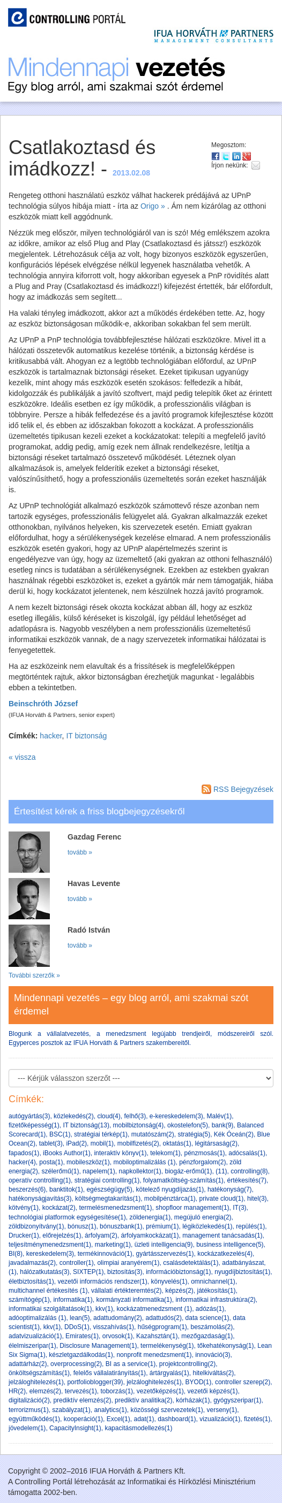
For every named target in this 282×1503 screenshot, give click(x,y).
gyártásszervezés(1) (165, 1253)
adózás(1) (210, 1309)
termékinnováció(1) (105, 1253)
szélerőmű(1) (60, 1171)
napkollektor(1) (139, 1171)
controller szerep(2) (242, 1382)
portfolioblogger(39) (95, 1382)
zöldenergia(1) (149, 1217)
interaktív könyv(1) (120, 1153)
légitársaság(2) (216, 1143)
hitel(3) (257, 1198)
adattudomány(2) (117, 1318)
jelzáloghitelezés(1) (36, 1382)
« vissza (22, 757)
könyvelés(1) (169, 1281)
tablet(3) (51, 1143)
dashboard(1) (177, 1419)
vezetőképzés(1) (160, 1391)
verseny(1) (221, 1410)
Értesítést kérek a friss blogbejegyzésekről (99, 811)
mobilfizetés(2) (138, 1143)
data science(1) (207, 1318)
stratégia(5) (193, 1134)
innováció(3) (212, 1355)
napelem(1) (99, 1171)
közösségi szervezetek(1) (166, 1410)
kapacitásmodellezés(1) (138, 1428)
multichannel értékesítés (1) (48, 1290)
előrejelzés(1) (61, 1235)
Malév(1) (219, 1116)
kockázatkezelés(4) (225, 1253)
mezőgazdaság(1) (207, 1336)
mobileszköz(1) (88, 1162)
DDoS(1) (77, 1327)
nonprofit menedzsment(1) (153, 1355)
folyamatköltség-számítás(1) (183, 1180)
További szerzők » (34, 975)
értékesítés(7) (246, 1180)
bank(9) (223, 1125)
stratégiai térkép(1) (101, 1134)
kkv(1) (104, 1309)
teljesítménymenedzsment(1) (50, 1244)
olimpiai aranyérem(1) (128, 1263)
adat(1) (143, 1419)
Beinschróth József (43, 703)
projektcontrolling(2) (187, 1364)
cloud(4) (108, 1116)
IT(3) (239, 1207)
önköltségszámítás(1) (39, 1373)
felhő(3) (135, 1116)
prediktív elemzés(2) (82, 1400)
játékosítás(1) (216, 1290)
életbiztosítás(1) (31, 1281)
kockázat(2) (59, 1207)
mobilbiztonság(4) (138, 1125)
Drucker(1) (24, 1235)
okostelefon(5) (187, 1125)
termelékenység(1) (167, 1345)
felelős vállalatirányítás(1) (109, 1373)
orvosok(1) (117, 1336)
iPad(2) (76, 1143)
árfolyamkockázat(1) (150, 1235)
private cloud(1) (221, 1198)
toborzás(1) (116, 1391)
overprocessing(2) (76, 1364)
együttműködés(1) (34, 1419)
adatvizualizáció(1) (35, 1336)
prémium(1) (162, 1226)
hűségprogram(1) (162, 1327)
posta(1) (51, 1162)
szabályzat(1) (71, 1410)
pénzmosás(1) (204, 1153)
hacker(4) (22, 1162)
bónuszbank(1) (121, 1226)
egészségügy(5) (109, 1189)
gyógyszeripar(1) (237, 1400)
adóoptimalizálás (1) (37, 1318)
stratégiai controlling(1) (107, 1180)
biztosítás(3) (124, 1272)
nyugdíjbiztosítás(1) (242, 1272)
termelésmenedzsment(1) (115, 1207)
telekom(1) (165, 1153)
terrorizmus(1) (29, 1410)
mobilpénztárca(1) (170, 1198)
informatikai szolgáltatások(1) (50, 1309)
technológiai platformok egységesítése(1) (67, 1217)
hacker (51, 735)
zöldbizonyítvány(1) (36, 1226)
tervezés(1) (81, 1391)
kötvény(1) (24, 1207)
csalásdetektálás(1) (190, 1263)
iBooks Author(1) (67, 1153)
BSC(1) (59, 1134)
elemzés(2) (45, 1391)
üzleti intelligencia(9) (164, 1244)
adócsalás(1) (246, 1153)
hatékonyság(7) (229, 1189)
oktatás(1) (176, 1143)
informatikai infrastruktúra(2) (215, 1299)
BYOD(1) (198, 1382)
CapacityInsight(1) (75, 1428)
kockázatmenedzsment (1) (154, 1309)
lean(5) (80, 1318)
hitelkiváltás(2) (213, 1373)
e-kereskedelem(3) (176, 1116)
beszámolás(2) (211, 1327)
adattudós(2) (164, 1318)
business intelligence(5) (229, 1244)
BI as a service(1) (130, 1364)
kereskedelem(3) (50, 1253)
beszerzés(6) (27, 1189)
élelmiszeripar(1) (32, 1345)
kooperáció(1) (83, 1419)
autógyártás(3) (29, 1116)
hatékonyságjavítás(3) (40, 1198)
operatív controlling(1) (40, 1180)
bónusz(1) (82, 1226)
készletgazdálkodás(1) (81, 1355)
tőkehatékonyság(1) (225, 1345)
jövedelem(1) (27, 1428)
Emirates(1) (82, 1336)
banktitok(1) (66, 1189)
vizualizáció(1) (219, 1419)
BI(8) (16, 1253)
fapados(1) (24, 1153)
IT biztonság (86, 735)
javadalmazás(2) (32, 1263)
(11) (221, 1171)
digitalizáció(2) (29, 1400)
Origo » (152, 206)
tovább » (80, 852)
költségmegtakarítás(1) (107, 1198)
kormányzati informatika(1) (134, 1299)
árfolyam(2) (101, 1235)
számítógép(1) (29, 1299)
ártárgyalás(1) (169, 1373)
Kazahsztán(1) (156, 1336)
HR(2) (17, 1391)
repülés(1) (250, 1226)
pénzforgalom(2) (202, 1162)
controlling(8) (249, 1171)
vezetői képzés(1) (213, 1391)
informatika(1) (72, 1299)
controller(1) (77, 1263)
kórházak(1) (193, 1400)
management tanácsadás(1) (222, 1235)
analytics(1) (110, 1410)
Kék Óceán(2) (234, 1134)
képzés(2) (179, 1290)
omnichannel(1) (213, 1281)
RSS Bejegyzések (237, 789)
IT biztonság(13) (86, 1125)
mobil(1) (102, 1143)
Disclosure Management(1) (98, 1345)
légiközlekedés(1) (207, 1226)
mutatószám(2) (152, 1134)
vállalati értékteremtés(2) (126, 1290)
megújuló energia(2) (203, 1217)
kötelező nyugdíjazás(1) (170, 1189)
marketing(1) (113, 1244)
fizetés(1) (257, 1419)
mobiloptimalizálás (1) (144, 1162)
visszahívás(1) (113, 1327)
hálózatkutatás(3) (44, 1272)
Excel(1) (118, 1419)
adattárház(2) (28, 1364)
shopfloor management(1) (192, 1207)
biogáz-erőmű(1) (188, 1171)
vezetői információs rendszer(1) (102, 1281)
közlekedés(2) (74, 1116)
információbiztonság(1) (178, 1272)
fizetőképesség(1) (34, 1125)
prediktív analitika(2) (143, 1400)
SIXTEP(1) (88, 1272)
